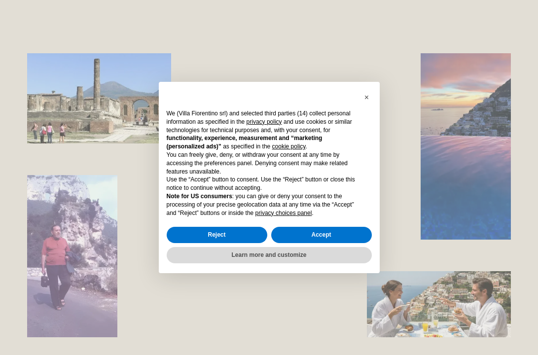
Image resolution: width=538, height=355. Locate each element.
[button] (367, 98)
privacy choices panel (283, 213)
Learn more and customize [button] (268, 254)
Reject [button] (216, 234)
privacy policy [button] (264, 121)
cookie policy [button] (289, 146)
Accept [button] (321, 234)
